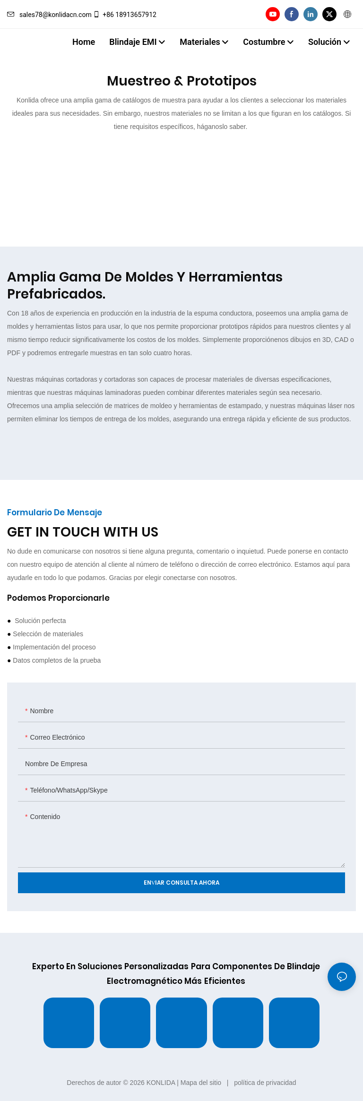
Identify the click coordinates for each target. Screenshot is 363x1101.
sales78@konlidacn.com (49, 14)
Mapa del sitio (201, 1082)
